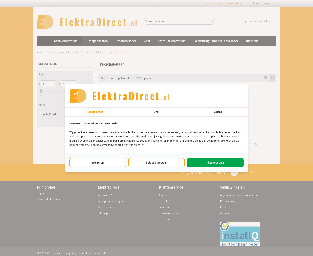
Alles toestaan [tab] (215, 162)
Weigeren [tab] (98, 162)
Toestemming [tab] (95, 112)
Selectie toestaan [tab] (156, 162)
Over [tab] (156, 112)
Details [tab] (218, 112)
